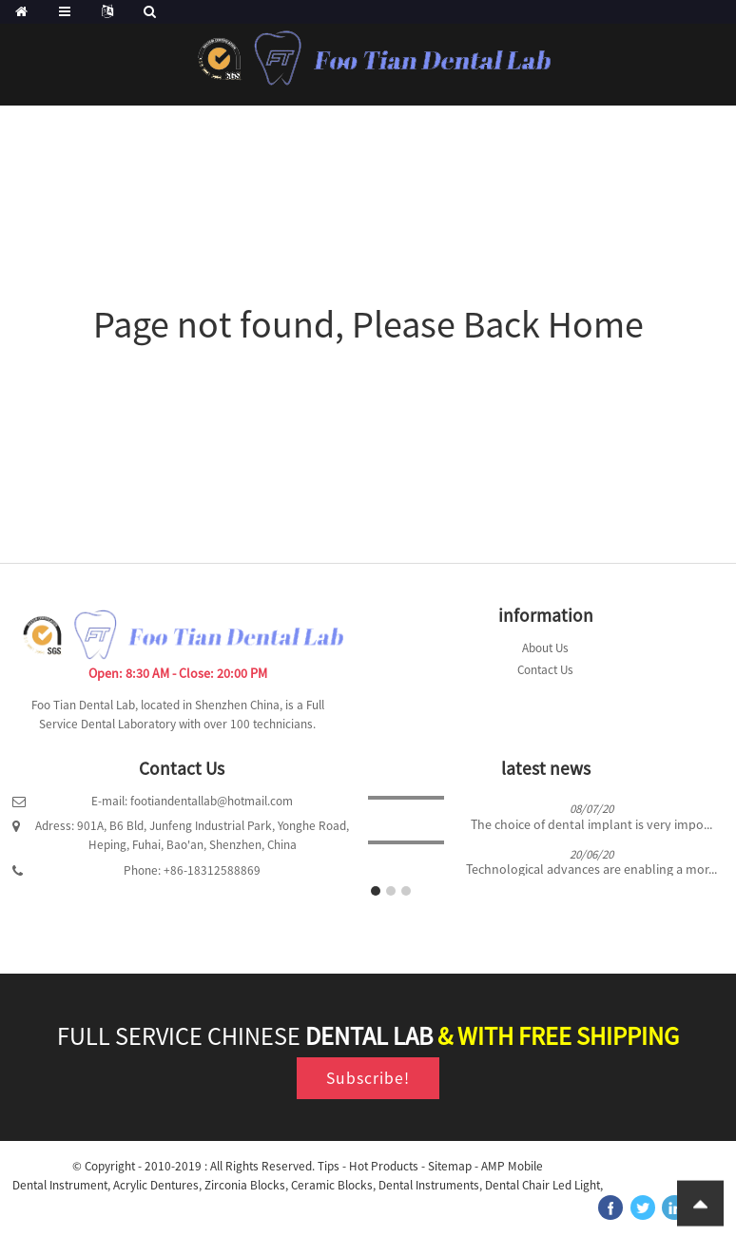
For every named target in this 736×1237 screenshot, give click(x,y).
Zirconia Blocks (244, 1185)
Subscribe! (368, 1078)
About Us (545, 648)
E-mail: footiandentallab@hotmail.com (192, 801)
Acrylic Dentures (156, 1185)
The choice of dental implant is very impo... (591, 825)
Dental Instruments (428, 1185)
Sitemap (450, 1166)
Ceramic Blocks (332, 1185)
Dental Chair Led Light (542, 1185)
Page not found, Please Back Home (368, 324)
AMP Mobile (512, 1166)
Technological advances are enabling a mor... (591, 869)
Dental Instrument (59, 1185)
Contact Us (545, 670)
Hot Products (383, 1166)
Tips (328, 1166)
